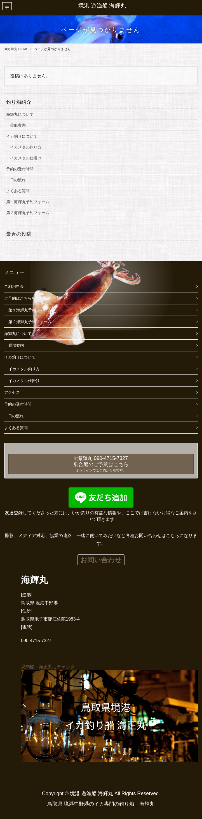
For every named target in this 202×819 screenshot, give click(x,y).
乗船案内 (18, 125)
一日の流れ (16, 180)
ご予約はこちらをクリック (27, 298)
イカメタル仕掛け (25, 158)
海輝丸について (20, 114)
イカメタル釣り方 (25, 147)
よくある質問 (18, 191)
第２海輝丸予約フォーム (27, 212)
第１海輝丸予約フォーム (27, 202)
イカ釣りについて (21, 136)
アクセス (12, 392)
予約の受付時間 (20, 169)
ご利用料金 (14, 286)
